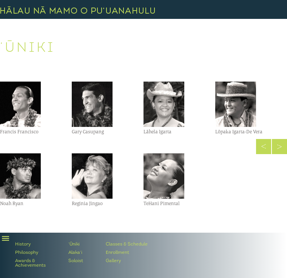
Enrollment (117, 252)
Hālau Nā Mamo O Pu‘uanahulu (77, 10)
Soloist (75, 261)
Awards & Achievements (30, 263)
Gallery (113, 261)
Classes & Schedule (127, 244)
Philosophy (27, 252)
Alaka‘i (75, 252)
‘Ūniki (74, 244)
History (23, 244)
